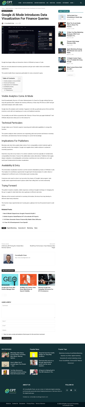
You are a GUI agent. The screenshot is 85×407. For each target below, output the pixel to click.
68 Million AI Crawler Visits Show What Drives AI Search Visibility (28, 289)
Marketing (30, 228)
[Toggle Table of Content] (18, 78)
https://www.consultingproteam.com (22, 257)
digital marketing (12, 228)
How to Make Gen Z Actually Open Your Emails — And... (18, 364)
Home (3, 8)
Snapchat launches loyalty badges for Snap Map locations (46, 354)
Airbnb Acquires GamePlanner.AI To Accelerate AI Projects (21, 216)
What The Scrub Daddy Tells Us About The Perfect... (73, 24)
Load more (71, 75)
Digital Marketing (9, 8)
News (35, 228)
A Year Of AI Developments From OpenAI (15, 222)
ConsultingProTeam (9, 23)
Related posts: (9, 90)
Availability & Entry (8, 86)
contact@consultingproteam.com (39, 397)
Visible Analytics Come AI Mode (12, 81)
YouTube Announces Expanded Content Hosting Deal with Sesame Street (18, 372)
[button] (81, 2)
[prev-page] (3, 295)
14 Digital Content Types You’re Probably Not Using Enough (74, 59)
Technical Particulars (9, 82)
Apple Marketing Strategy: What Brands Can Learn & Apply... (74, 50)
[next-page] (5, 295)
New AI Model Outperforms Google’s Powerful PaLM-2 (19, 213)
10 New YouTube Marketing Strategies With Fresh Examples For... (75, 34)
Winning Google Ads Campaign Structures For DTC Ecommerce (45, 289)
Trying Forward (8, 88)
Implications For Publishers (11, 84)
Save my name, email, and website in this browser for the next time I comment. (24, 334)
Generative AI (21, 228)
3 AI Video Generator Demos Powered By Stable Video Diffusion (22, 219)
